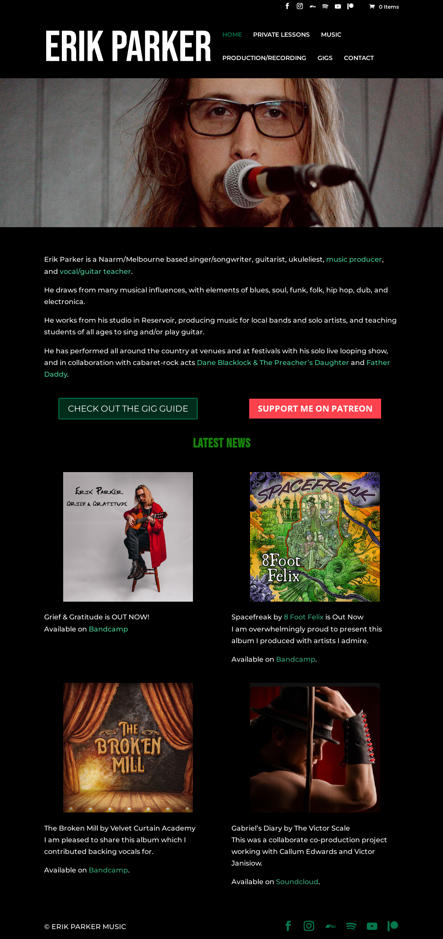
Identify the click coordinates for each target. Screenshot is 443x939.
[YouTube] (337, 8)
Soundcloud (297, 882)
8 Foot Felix (304, 617)
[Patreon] (350, 8)
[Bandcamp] (312, 8)
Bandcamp (108, 629)
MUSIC (331, 35)
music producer (354, 259)
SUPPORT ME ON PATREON (315, 408)
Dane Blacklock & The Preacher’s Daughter (273, 362)
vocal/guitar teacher (95, 271)
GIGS (325, 58)
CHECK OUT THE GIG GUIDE (128, 408)
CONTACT (359, 58)
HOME (232, 35)
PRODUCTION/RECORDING (264, 58)
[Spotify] (325, 8)
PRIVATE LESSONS (281, 35)
